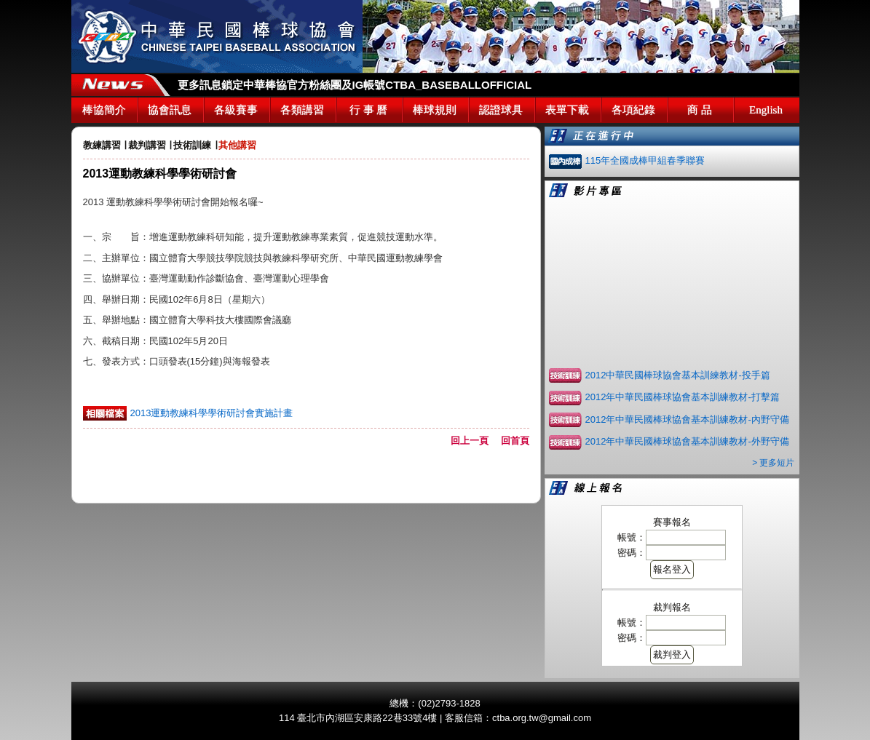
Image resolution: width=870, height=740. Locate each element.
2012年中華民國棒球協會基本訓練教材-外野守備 (687, 441)
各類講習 (302, 110)
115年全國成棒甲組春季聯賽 (645, 160)
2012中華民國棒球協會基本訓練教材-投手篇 (677, 375)
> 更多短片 (773, 463)
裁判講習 (147, 145)
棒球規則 (434, 110)
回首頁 (515, 440)
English (766, 110)
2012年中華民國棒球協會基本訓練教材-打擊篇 (682, 396)
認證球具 (501, 110)
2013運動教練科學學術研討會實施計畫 (211, 412)
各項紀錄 (633, 110)
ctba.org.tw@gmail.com (541, 717)
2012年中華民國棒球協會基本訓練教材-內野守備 (687, 419)
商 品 (699, 110)
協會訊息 (169, 110)
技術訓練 (192, 145)
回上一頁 (474, 440)
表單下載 (567, 110)
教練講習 (102, 145)
